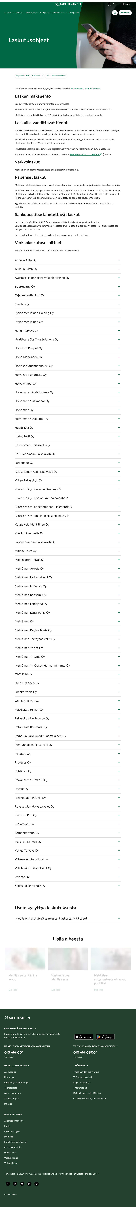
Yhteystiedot (80, 1088)
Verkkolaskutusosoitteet (56, 76)
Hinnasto (9, 1077)
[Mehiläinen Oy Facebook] (7, 1184)
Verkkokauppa (11, 1099)
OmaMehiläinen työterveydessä (89, 1099)
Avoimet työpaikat (13, 1121)
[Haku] (115, 12)
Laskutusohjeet (12, 1131)
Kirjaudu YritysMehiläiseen (87, 1093)
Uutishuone (10, 1153)
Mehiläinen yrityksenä (15, 1142)
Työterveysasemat (82, 1077)
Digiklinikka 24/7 (82, 1083)
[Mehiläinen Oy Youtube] (22, 1184)
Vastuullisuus (11, 1158)
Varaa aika (125, 13)
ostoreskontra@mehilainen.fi (85, 89)
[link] (68, 4)
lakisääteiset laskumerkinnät (86, 155)
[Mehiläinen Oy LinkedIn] (15, 1184)
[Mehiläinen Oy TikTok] (36, 1184)
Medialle (8, 1137)
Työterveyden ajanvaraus (86, 1072)
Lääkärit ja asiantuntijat (16, 1083)
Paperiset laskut (22, 76)
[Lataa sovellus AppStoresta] (83, 1037)
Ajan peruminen (12, 1093)
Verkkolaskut (37, 76)
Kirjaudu (126, 4)
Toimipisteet (10, 1088)
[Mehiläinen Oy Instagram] (29, 1184)
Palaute (8, 1104)
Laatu (7, 1126)
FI (112, 4)
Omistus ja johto (12, 1147)
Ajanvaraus (10, 1072)
